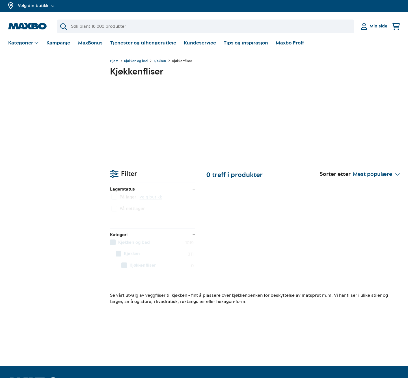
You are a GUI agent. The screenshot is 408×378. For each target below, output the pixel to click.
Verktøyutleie (121, 306)
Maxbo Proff (290, 43)
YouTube (217, 306)
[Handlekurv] (396, 26)
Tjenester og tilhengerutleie (143, 43)
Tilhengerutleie (123, 296)
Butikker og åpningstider (33, 321)
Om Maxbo (19, 310)
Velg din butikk (36, 6)
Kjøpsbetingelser (326, 306)
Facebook (218, 316)
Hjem (114, 62)
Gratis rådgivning (126, 316)
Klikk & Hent (120, 326)
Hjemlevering (121, 336)
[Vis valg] (23, 44)
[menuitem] (53, 137)
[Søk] (205, 26)
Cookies (317, 336)
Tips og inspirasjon (246, 43)
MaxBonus (90, 43)
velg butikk (49, 92)
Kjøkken (160, 62)
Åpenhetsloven (324, 326)
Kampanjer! (20, 331)
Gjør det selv (222, 296)
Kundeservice (200, 43)
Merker (15, 341)
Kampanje (58, 43)
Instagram (219, 326)
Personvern (320, 316)
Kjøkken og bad (136, 62)
